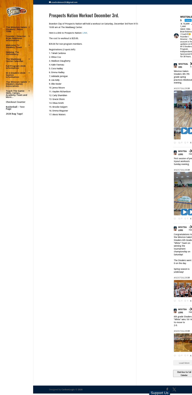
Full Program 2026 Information (15, 67)
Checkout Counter (15, 102)
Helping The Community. (12, 53)
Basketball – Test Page (15, 108)
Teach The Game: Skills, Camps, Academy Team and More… (16, 94)
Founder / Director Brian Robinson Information (16, 38)
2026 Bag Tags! (14, 114)
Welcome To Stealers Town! (14, 46)
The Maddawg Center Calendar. (15, 60)
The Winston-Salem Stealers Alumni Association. (16, 84)
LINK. (85, 32)
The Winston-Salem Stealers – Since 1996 (16, 29)
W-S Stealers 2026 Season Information (15, 75)
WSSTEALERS (183, 65)
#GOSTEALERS (181, 88)
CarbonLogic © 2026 (72, 389)
